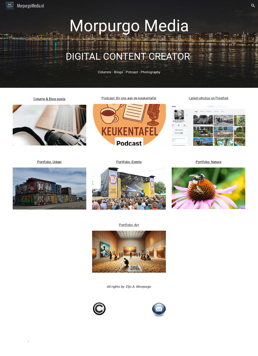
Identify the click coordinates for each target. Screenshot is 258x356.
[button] (253, 5)
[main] (129, 43)
